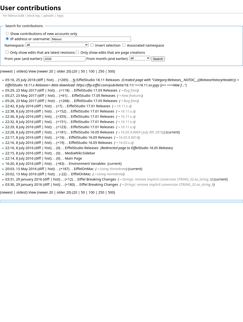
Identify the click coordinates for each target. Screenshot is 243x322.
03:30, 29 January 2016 (23, 184)
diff (41, 90)
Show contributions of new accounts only (43, 33)
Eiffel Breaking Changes (96, 179)
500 (111, 71)
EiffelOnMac (83, 168)
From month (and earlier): (107, 58)
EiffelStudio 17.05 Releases (95, 90)
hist (49, 79)
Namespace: (15, 45)
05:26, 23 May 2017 (21, 100)
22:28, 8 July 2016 (19, 132)
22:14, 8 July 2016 (19, 158)
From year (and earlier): (24, 58)
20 (75, 71)
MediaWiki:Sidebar (80, 153)
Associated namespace (145, 45)
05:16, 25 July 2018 (20, 79)
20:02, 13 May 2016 (21, 173)
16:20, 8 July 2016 (19, 163)
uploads (48, 16)
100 (91, 71)
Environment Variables (87, 163)
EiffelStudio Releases (81, 147)
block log (33, 16)
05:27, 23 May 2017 (21, 95)
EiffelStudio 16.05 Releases (92, 132)
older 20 (63, 71)
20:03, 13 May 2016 (21, 168)
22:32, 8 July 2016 (19, 121)
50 (83, 71)
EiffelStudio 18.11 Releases (98, 79)
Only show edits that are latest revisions (42, 52)
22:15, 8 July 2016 (19, 153)
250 (101, 71)
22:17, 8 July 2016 (19, 137)
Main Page (73, 158)
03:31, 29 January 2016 (23, 179)
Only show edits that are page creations (112, 52)
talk (21, 16)
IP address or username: (30, 38)
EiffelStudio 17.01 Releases (88, 105)
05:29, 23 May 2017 (21, 90)
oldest (21, 71)
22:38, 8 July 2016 (19, 111)
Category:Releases (167, 79)
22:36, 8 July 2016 (19, 116)
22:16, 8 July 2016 (19, 142)
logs (60, 16)
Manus (12, 16)
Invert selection (107, 45)
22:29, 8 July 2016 (19, 126)
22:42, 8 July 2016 (19, 105)
